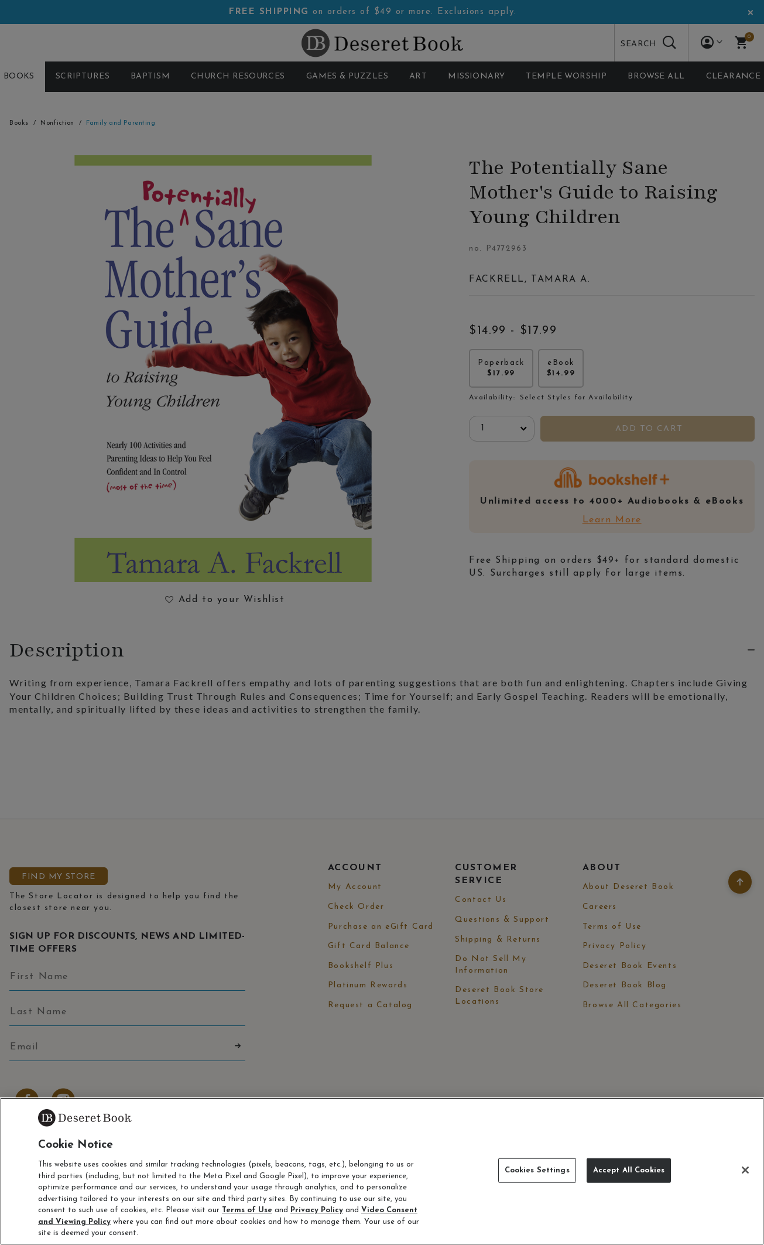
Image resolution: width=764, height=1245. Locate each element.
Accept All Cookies (628, 1170)
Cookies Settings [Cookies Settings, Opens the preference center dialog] (537, 1170)
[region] (382, 1171)
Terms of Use (247, 1210)
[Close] (745, 1170)
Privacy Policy (316, 1210)
